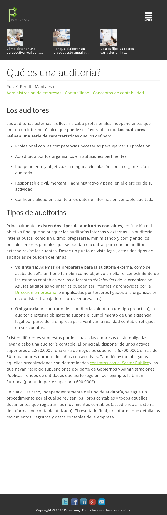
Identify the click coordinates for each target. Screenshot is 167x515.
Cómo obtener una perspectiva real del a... (25, 50)
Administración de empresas (34, 92)
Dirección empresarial (36, 292)
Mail (101, 501)
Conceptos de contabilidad (118, 92)
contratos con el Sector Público (119, 362)
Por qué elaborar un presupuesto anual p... (71, 50)
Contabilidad (77, 92)
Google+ (92, 501)
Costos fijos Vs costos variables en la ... (117, 50)
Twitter (65, 501)
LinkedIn (83, 501)
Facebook (74, 501)
